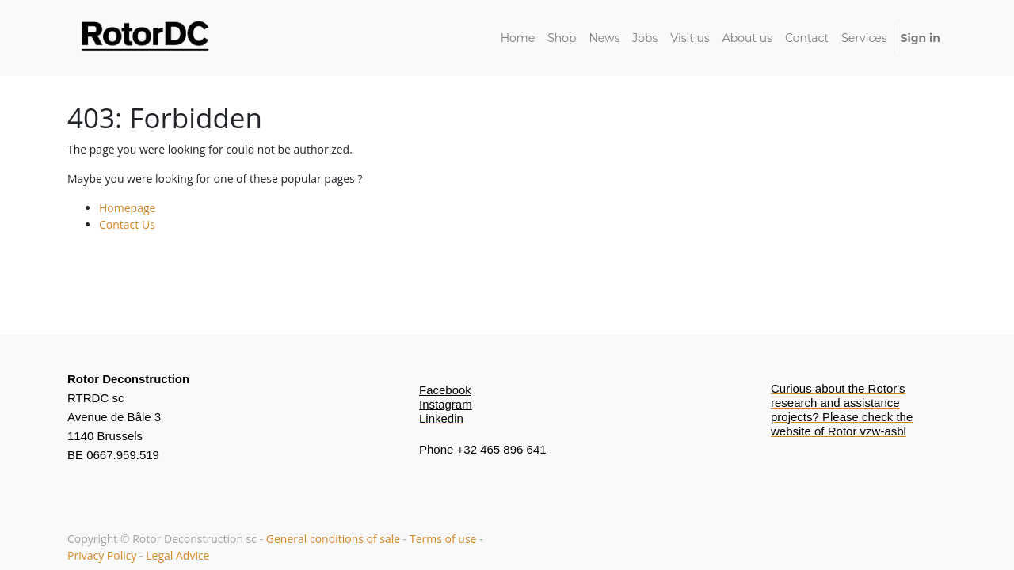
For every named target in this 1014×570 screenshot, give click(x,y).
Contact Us (127, 224)
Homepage (127, 207)
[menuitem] (517, 38)
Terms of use (443, 538)
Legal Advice (177, 555)
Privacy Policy (101, 555)
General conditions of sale (334, 538)
